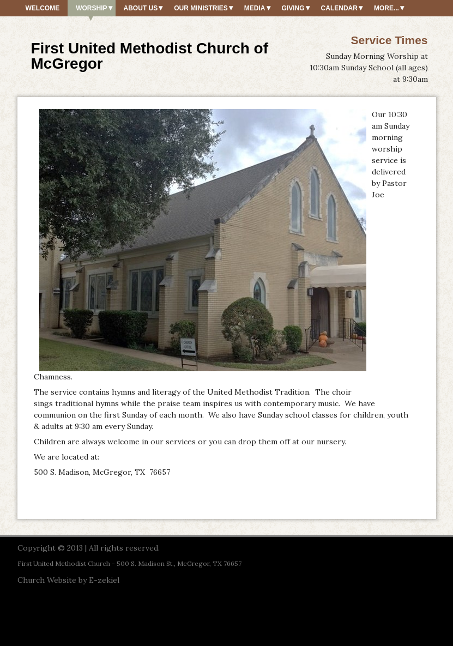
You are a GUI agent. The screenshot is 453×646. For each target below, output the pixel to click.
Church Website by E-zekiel (68, 580)
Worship (91, 8)
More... (386, 8)
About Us (141, 8)
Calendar (339, 8)
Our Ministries (201, 8)
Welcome (43, 8)
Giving (293, 8)
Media (254, 8)
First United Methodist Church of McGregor (150, 56)
